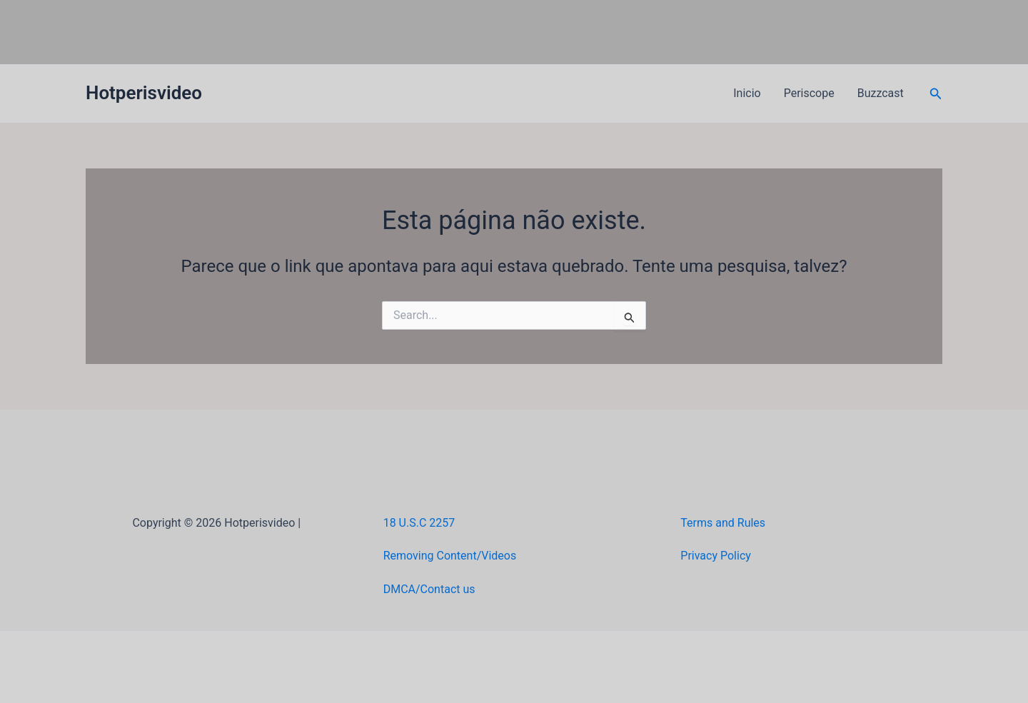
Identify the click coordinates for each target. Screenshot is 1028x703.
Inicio (746, 93)
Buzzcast (880, 93)
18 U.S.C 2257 (419, 523)
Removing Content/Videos (450, 555)
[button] (935, 94)
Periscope (809, 93)
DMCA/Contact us (429, 589)
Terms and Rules (722, 523)
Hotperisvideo (144, 92)
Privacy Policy (715, 555)
